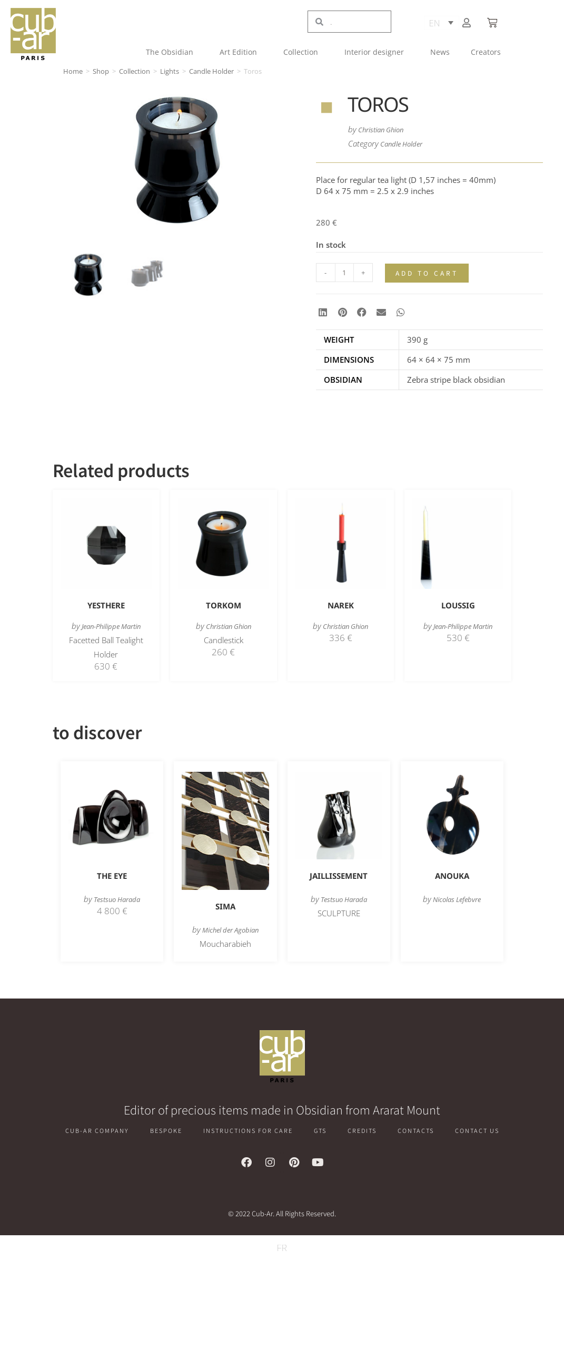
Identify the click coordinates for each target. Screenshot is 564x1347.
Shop (101, 71)
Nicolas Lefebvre (457, 899)
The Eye (112, 876)
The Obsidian (172, 52)
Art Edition (241, 52)
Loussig (458, 605)
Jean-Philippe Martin (111, 626)
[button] (323, 312)
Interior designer (376, 52)
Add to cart (428, 273)
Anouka (452, 876)
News (440, 52)
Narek (341, 605)
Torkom (223, 605)
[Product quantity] (344, 272)
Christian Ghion (385, 129)
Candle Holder (211, 71)
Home (73, 71)
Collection (303, 52)
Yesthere (106, 605)
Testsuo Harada (117, 899)
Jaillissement (339, 876)
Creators (486, 52)
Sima (225, 907)
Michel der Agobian (230, 930)
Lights (169, 71)
